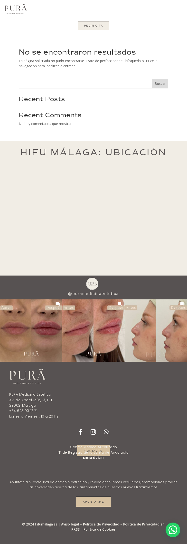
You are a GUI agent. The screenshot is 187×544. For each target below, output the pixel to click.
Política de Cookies (99, 529)
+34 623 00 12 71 (23, 410)
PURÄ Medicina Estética (30, 394)
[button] (31, 330)
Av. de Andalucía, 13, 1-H (30, 400)
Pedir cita (93, 25)
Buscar (160, 83)
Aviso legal (70, 524)
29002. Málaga (22, 405)
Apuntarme (93, 501)
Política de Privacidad (101, 524)
